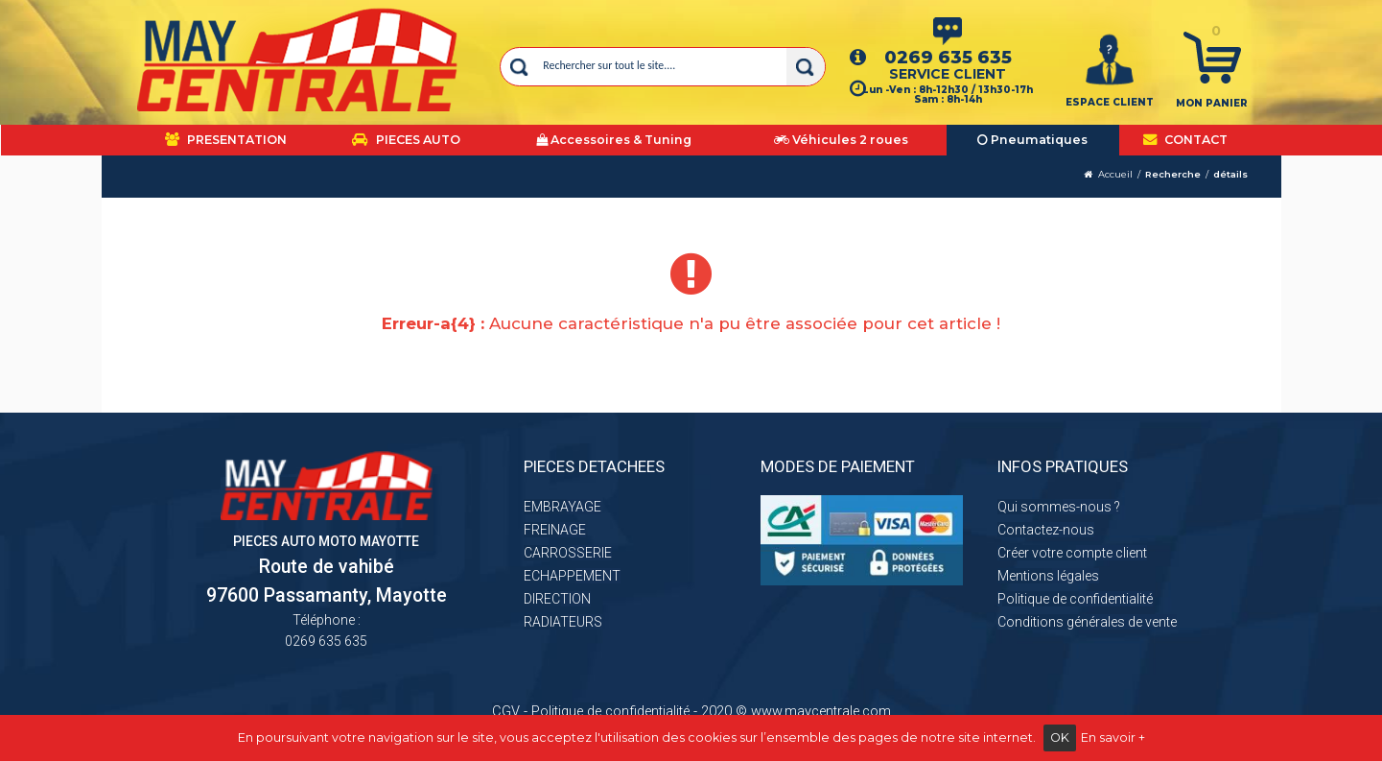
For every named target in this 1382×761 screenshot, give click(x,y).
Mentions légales (1048, 575)
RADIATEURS (563, 622)
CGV (506, 711)
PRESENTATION (226, 139)
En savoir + (1113, 737)
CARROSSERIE (568, 552)
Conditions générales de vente (1087, 622)
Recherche (1173, 174)
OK (1059, 737)
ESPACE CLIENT (1110, 102)
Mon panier (1212, 103)
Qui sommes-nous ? (1058, 506)
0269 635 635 (948, 57)
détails (1230, 174)
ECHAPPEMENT (572, 575)
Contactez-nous (1045, 529)
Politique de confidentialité (1075, 598)
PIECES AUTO (406, 139)
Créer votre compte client (1072, 552)
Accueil (1115, 174)
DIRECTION (557, 598)
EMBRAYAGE (562, 506)
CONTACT (1185, 139)
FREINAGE (555, 529)
